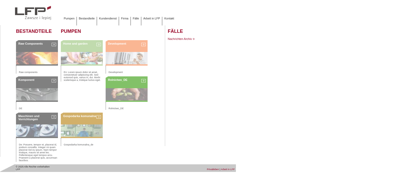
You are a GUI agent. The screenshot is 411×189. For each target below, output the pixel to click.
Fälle (136, 18)
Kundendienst (108, 18)
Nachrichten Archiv (181, 38)
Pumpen (69, 18)
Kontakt (169, 18)
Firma (124, 18)
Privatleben (213, 169)
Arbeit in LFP (151, 18)
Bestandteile (87, 18)
